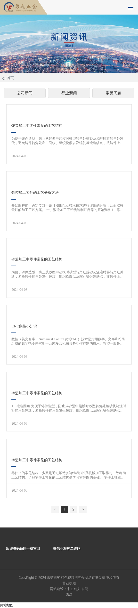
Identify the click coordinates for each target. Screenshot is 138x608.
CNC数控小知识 (24, 326)
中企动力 (74, 589)
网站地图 (7, 605)
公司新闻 (24, 93)
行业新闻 (69, 93)
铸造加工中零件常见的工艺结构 (36, 126)
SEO (69, 594)
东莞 (84, 589)
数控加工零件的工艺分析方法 (35, 193)
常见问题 (113, 93)
